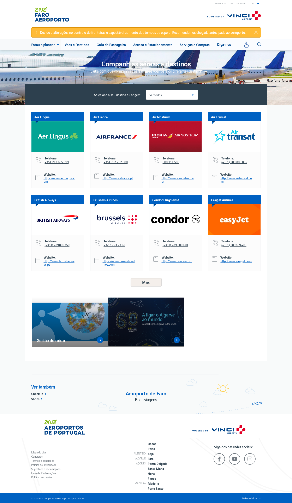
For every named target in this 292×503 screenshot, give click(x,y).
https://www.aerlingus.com (59, 179)
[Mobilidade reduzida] (247, 44)
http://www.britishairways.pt (59, 262)
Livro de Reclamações (43, 473)
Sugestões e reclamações (45, 469)
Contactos (37, 456)
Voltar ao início (249, 498)
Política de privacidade (43, 465)
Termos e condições (42, 461)
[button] (255, 3)
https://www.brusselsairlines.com (119, 262)
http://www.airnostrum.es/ (178, 179)
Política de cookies (41, 477)
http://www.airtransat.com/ (236, 179)
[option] (69, 322)
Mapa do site (38, 452)
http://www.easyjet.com (236, 261)
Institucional (238, 3)
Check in (37, 393)
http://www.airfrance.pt (118, 178)
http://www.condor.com (177, 261)
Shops (35, 398)
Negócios (220, 3)
